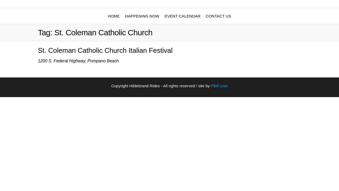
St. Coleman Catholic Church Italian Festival (105, 50)
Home (114, 16)
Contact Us (218, 16)
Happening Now (142, 16)
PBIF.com (219, 86)
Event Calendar (182, 16)
